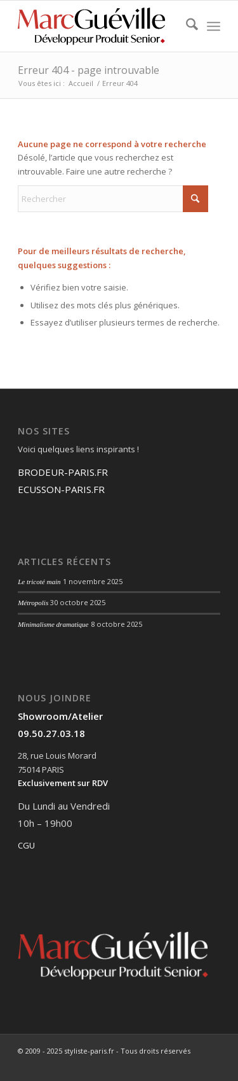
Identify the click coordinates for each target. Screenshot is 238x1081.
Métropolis (33, 602)
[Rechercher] (185, 26)
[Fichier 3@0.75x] (99, 26)
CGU (26, 845)
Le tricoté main (39, 581)
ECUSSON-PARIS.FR (61, 489)
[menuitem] (185, 26)
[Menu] (213, 26)
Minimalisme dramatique (53, 624)
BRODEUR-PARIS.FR (63, 472)
